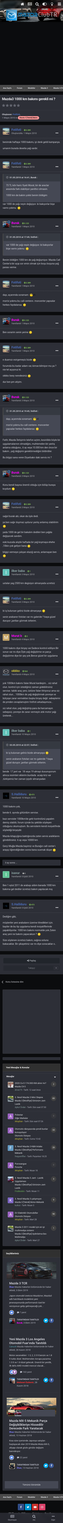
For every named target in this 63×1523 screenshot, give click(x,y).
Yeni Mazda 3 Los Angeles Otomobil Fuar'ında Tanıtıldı (27, 1341)
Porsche (18, 1167)
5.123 (25, 223)
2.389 (27, 130)
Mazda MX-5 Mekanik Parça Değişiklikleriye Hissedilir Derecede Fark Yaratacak (28, 1424)
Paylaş (31, 960)
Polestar (19, 1115)
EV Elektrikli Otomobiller (26, 1213)
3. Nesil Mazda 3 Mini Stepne (29, 1097)
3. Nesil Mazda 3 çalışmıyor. (28, 1198)
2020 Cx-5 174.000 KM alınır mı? (30, 1083)
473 (31, 795)
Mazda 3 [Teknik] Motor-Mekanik (29, 1202)
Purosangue (20, 1163)
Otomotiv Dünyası (23, 1136)
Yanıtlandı (23, 167)
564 (25, 671)
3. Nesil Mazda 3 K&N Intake (28, 1146)
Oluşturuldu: (24, 133)
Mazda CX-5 (20, 1086)
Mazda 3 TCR (18, 1283)
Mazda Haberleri (23, 1287)
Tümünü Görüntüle (31, 1484)
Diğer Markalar (21, 1118)
